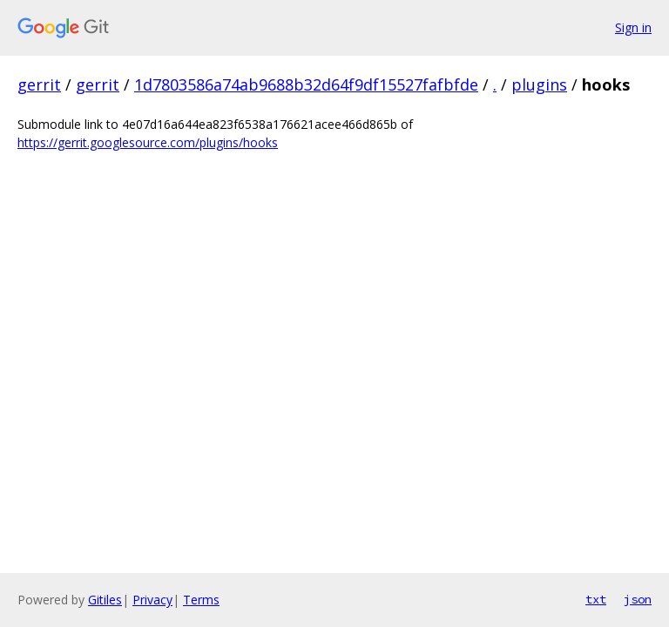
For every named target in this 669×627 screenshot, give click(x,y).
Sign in (633, 27)
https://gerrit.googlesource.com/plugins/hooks (147, 142)
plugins (539, 84)
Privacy (152, 599)
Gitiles (105, 599)
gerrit (39, 84)
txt (595, 599)
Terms (201, 599)
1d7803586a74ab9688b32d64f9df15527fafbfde (306, 84)
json (638, 599)
